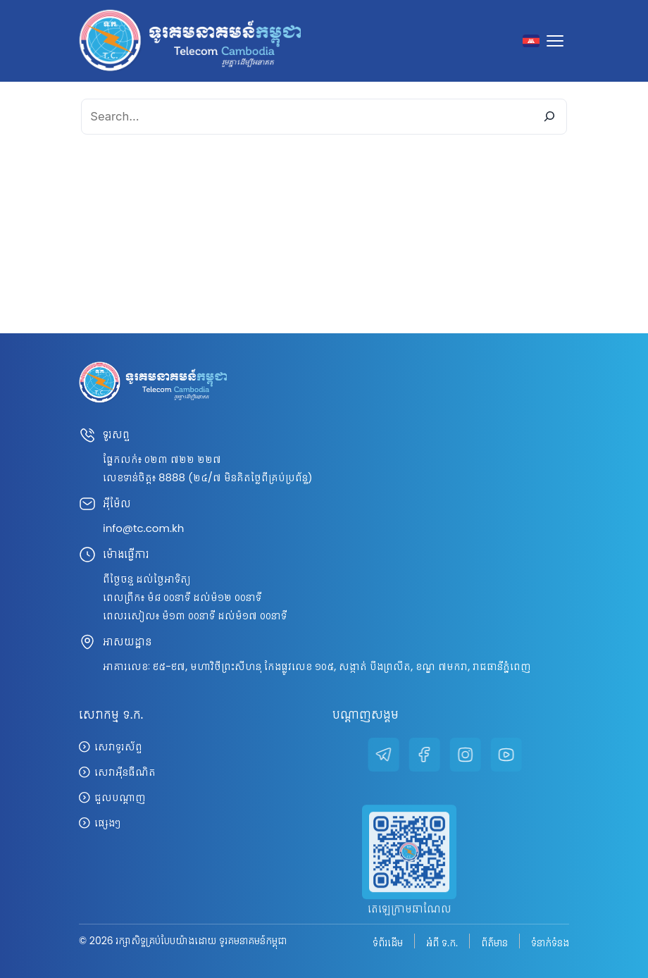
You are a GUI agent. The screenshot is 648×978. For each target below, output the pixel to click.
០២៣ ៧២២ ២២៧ (182, 459)
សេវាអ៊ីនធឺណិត (125, 772)
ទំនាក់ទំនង (550, 942)
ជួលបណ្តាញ (119, 797)
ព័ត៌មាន (494, 942)
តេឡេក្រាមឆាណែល (409, 928)
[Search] (549, 116)
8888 (171, 477)
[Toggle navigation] (558, 41)
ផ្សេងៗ (107, 822)
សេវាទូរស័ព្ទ (118, 746)
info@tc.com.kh (143, 528)
